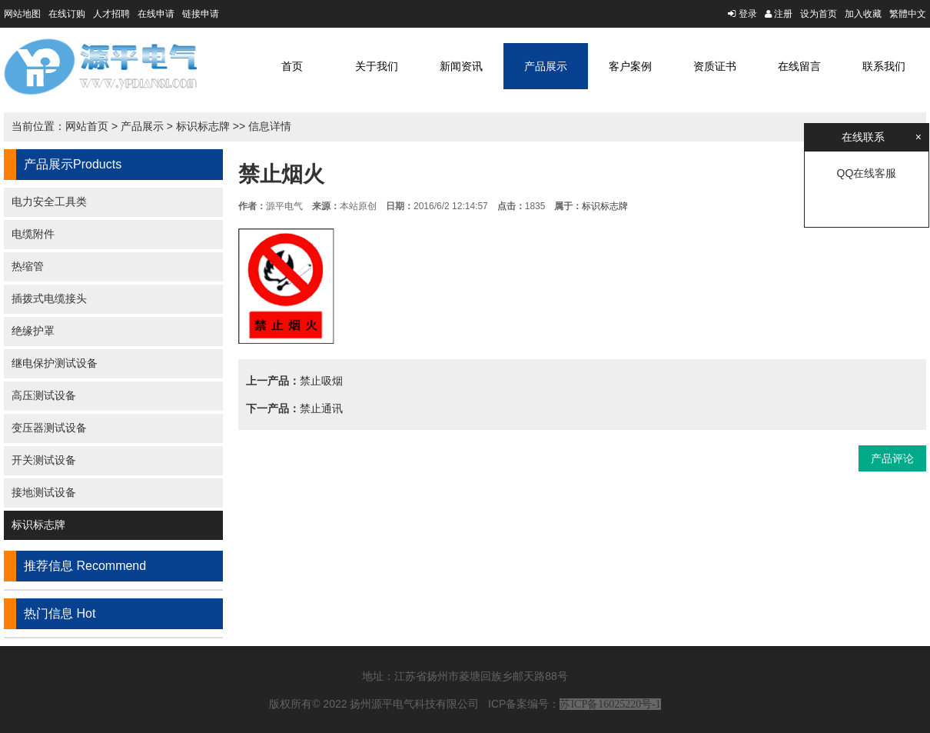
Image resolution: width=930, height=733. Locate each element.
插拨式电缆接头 (49, 298)
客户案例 (630, 66)
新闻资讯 (461, 66)
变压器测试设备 (49, 427)
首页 (292, 66)
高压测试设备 (44, 395)
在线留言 (799, 66)
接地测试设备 (44, 492)
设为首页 (818, 13)
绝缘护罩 (33, 331)
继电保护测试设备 (55, 363)
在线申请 (156, 13)
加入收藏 (863, 13)
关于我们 (376, 66)
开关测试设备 (44, 460)
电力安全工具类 (49, 201)
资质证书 (714, 66)
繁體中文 (907, 13)
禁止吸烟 (321, 381)
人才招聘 (111, 13)
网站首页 (86, 126)
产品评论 (892, 458)
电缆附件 (33, 234)
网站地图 (22, 13)
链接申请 (200, 13)
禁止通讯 (321, 408)
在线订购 (66, 13)
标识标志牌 (203, 126)
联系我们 (883, 66)
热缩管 (28, 266)
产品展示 (545, 66)
